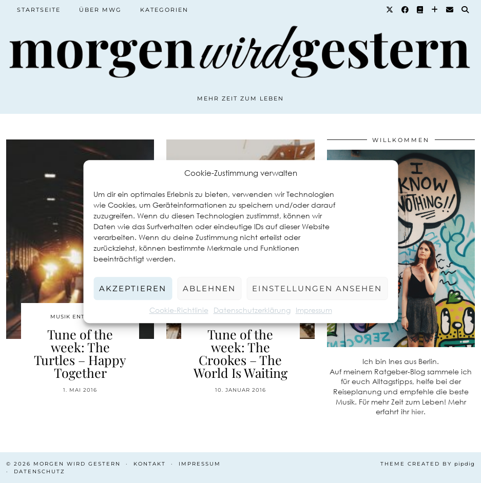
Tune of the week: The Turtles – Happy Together (80, 353)
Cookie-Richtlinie (178, 310)
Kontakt (149, 463)
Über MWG (100, 9)
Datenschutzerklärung (252, 310)
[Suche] (465, 9)
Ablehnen (209, 288)
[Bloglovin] (435, 9)
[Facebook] (405, 9)
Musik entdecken (80, 316)
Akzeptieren (132, 288)
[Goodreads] (420, 9)
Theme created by (427, 463)
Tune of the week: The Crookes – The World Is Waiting (240, 353)
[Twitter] (390, 9)
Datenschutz (39, 471)
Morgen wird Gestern (77, 463)
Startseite (39, 9)
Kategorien (164, 9)
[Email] (450, 9)
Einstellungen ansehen (317, 288)
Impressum (314, 310)
